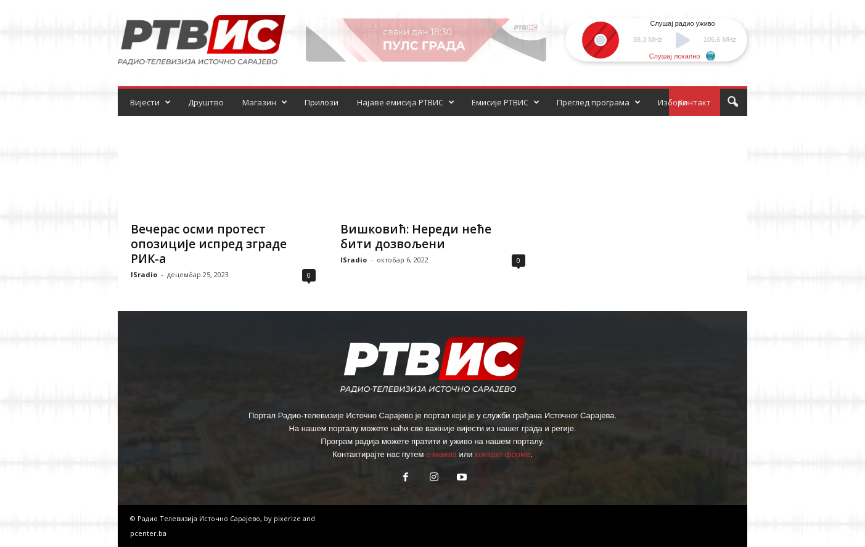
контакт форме (502, 454)
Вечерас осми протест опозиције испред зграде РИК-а (209, 244)
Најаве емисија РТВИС (405, 102)
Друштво (206, 102)
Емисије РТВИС (505, 102)
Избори (672, 102)
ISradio (144, 274)
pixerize (288, 518)
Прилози (321, 102)
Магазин (264, 102)
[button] (732, 102)
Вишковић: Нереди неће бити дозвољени (415, 236)
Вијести (150, 102)
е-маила (441, 454)
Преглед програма (599, 102)
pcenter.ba (148, 533)
